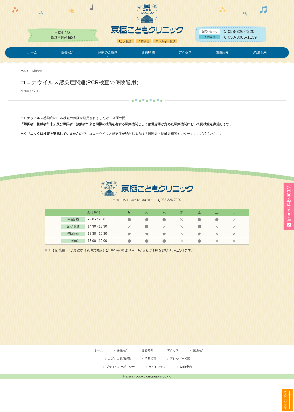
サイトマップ (157, 366)
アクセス (185, 52)
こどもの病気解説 (119, 358)
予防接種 (150, 358)
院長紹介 (67, 52)
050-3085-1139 (242, 37)
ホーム (32, 52)
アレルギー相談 (180, 358)
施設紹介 (222, 52)
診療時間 (148, 52)
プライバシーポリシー (120, 366)
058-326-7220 (241, 31)
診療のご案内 (108, 52)
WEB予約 (260, 52)
